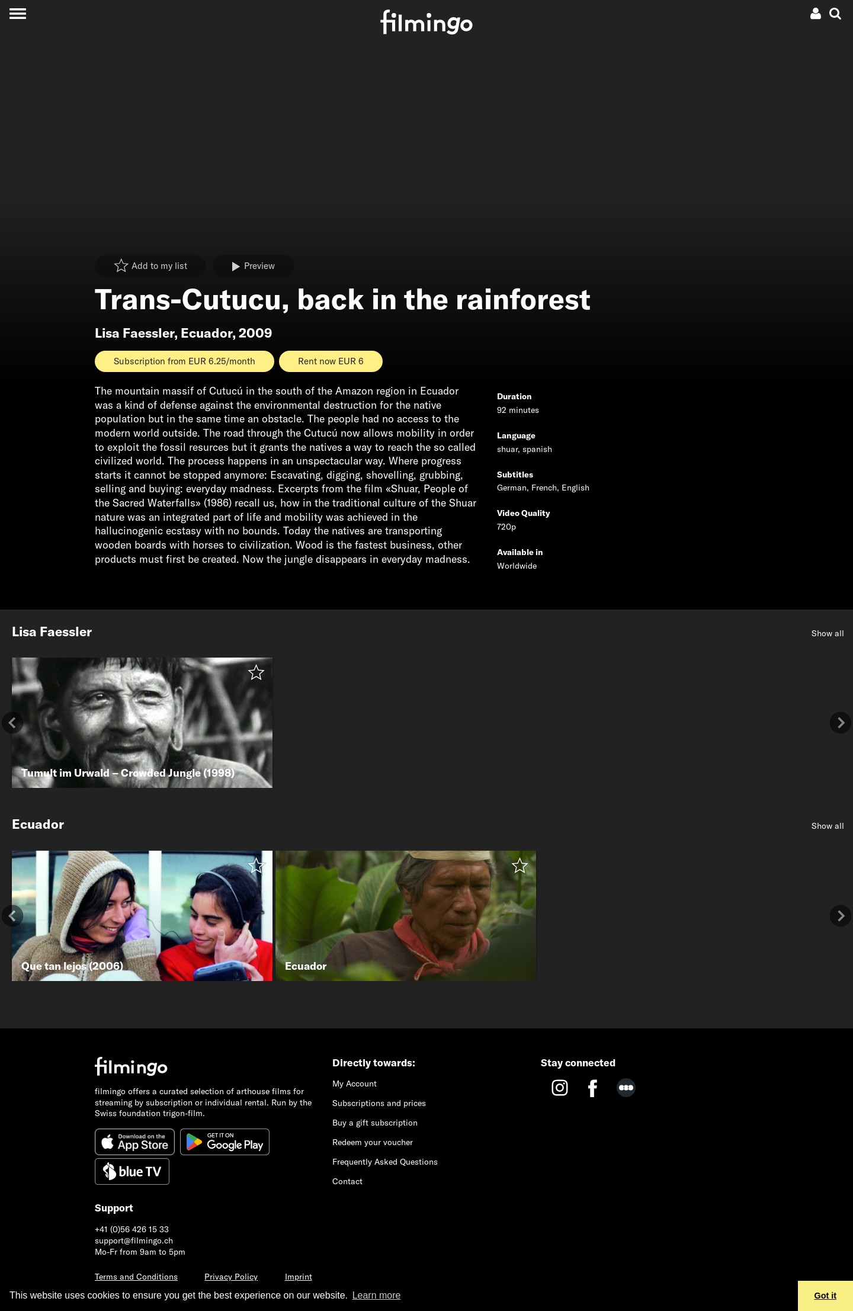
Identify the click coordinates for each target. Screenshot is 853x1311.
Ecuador (206, 333)
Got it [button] (825, 1295)
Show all (828, 633)
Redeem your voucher (372, 1142)
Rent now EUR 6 (331, 361)
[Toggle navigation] (17, 13)
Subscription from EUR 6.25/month (184, 361)
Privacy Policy (231, 1276)
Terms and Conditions (136, 1276)
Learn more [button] (376, 1295)
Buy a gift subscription (375, 1122)
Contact (347, 1181)
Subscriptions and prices (379, 1103)
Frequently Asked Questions (385, 1161)
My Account (354, 1083)
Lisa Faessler (134, 333)
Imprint (298, 1276)
